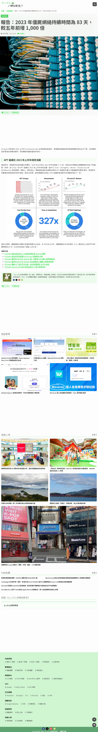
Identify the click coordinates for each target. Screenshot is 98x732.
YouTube (35, 695)
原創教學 (8, 709)
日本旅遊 (19, 721)
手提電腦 (29, 670)
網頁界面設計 (58, 679)
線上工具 (19, 712)
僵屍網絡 (16, 112)
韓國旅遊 (29, 721)
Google (9, 687)
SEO (6, 684)
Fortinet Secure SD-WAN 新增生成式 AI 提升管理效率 (25, 267)
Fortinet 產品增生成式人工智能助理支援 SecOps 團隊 (25, 253)
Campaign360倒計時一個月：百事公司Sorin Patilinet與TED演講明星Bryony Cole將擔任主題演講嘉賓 (36, 582)
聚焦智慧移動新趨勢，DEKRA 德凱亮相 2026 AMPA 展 (19, 578)
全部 (93, 334)
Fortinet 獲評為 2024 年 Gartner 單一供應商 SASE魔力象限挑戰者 (30, 259)
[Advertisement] (49, 131)
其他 (43, 695)
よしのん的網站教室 (11, 605)
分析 (50, 695)
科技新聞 (9, 11)
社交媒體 (8, 692)
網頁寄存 (47, 679)
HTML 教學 (20, 679)
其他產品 (39, 670)
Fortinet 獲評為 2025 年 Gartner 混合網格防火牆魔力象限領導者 (29, 261)
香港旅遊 (9, 721)
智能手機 (19, 670)
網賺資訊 (32, 704)
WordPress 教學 (34, 679)
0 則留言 (21, 33)
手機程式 (29, 712)
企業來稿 (56, 662)
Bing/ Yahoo (20, 687)
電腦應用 (9, 712)
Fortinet (6, 112)
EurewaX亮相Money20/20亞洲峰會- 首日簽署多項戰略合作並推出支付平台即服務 (29, 586)
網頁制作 (8, 675)
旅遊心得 (8, 717)
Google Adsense (12, 704)
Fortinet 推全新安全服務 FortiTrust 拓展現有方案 (24, 256)
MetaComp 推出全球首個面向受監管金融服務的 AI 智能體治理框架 (67, 578)
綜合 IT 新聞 (35, 662)
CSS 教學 (9, 679)
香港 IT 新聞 (23, 662)
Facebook (10, 695)
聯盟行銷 (42, 704)
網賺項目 (8, 700)
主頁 (2, 11)
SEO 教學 (32, 687)
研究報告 (4, 16)
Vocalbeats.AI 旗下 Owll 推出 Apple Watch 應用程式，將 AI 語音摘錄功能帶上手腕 (29, 589)
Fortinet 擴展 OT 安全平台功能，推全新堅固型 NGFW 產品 (27, 264)
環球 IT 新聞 (11, 662)
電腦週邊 (9, 670)
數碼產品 (8, 667)
